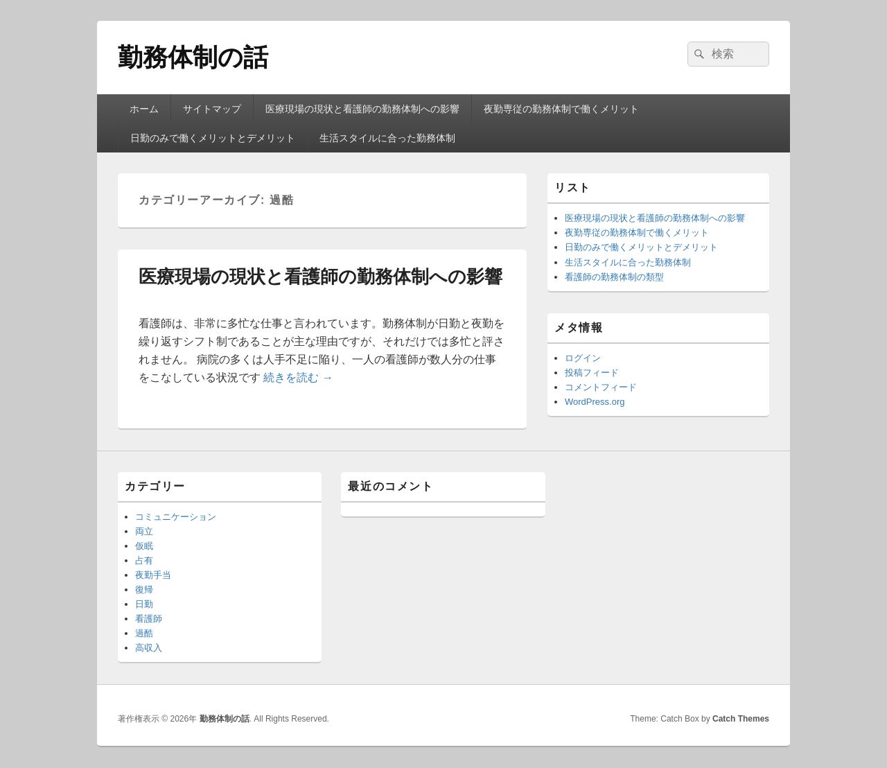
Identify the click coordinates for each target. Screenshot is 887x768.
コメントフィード (601, 387)
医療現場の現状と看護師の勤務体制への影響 (362, 108)
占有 (144, 560)
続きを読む (298, 377)
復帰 (144, 589)
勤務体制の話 (193, 57)
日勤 (144, 604)
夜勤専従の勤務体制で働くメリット (561, 108)
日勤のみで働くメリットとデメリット (212, 137)
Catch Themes (740, 719)
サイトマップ (212, 108)
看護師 (148, 618)
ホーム (144, 108)
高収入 (148, 648)
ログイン (583, 358)
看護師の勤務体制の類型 (614, 277)
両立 (144, 531)
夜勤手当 (153, 575)
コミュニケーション (175, 517)
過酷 (144, 633)
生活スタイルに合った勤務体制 (387, 137)
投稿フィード (592, 372)
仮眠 (144, 546)
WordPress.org (594, 401)
